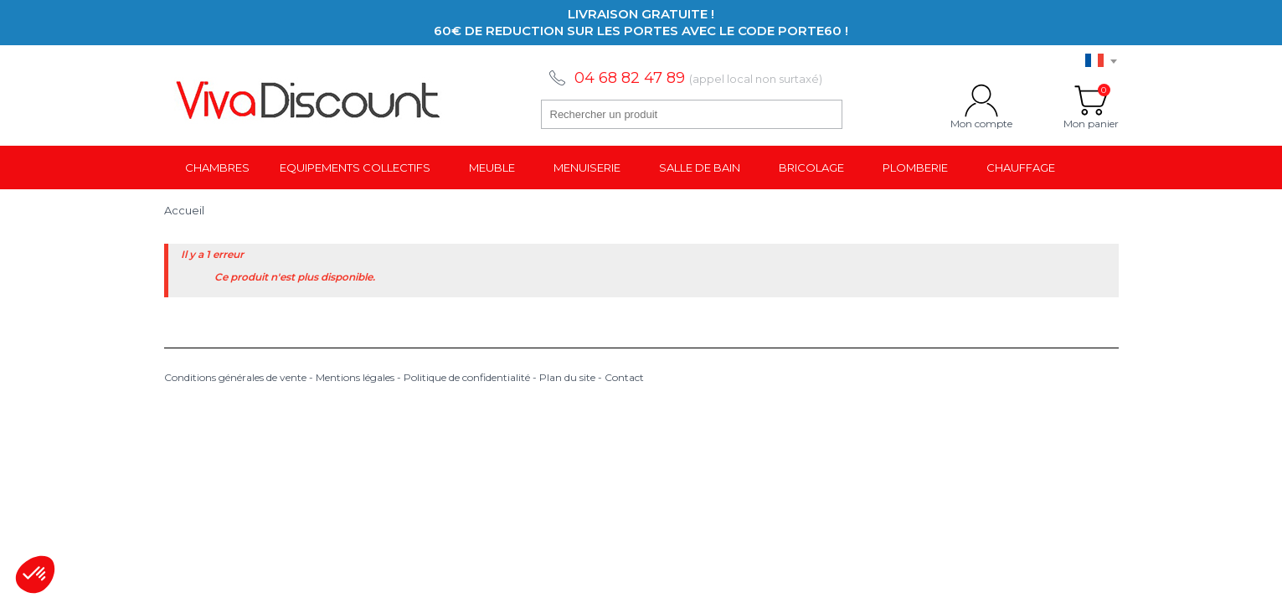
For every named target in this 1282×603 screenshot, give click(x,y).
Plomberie (915, 167)
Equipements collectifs (355, 167)
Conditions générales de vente (235, 377)
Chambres (217, 167)
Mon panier (1091, 100)
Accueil (184, 210)
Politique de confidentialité (467, 377)
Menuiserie (586, 167)
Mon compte (981, 100)
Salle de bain (699, 167)
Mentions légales (355, 377)
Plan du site (567, 377)
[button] (35, 574)
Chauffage (1020, 167)
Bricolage (811, 167)
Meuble (492, 167)
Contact (624, 377)
